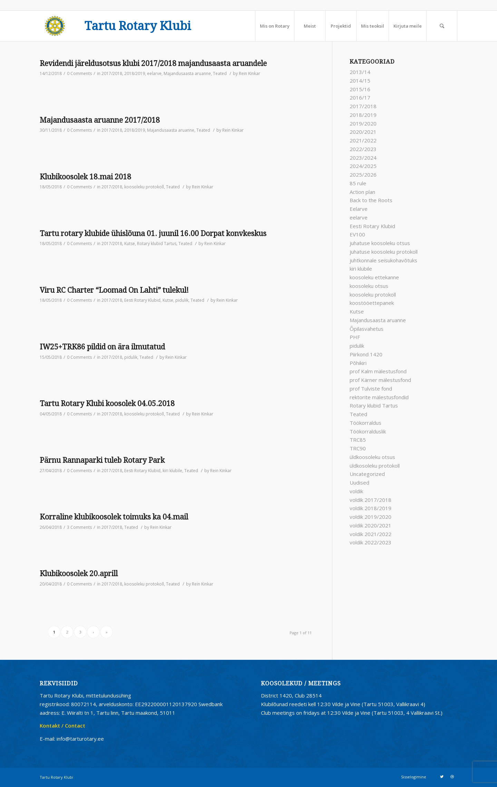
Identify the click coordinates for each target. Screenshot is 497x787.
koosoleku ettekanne (374, 277)
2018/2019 (134, 73)
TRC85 (358, 439)
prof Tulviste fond (371, 388)
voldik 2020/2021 (370, 525)
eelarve (154, 73)
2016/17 (360, 97)
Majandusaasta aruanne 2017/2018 (100, 120)
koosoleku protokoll (144, 187)
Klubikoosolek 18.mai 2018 (85, 176)
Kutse (129, 243)
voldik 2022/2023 (370, 542)
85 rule (358, 183)
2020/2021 (363, 131)
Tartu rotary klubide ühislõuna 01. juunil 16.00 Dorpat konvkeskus (153, 233)
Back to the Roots (371, 200)
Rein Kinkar (249, 73)
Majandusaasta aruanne (187, 73)
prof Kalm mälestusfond (378, 371)
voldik (356, 491)
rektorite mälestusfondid (379, 397)
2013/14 (360, 71)
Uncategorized (367, 473)
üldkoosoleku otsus (372, 456)
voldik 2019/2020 (370, 516)
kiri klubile (172, 471)
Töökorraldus (365, 422)
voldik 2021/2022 (370, 534)
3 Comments (79, 527)
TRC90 (358, 448)
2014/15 (360, 80)
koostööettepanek (372, 302)
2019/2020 (363, 123)
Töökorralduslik (368, 431)
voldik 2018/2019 (370, 508)
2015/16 (360, 89)
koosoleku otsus (369, 285)
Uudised (359, 482)
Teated (220, 73)
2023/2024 (363, 157)
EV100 (357, 234)
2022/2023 (363, 149)
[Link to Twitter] (442, 776)
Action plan (362, 191)
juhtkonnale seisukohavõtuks (383, 260)
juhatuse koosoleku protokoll (384, 251)
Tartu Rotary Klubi (138, 26)
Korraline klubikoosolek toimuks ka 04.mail (114, 517)
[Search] (441, 26)
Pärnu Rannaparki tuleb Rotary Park (102, 460)
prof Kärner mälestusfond (380, 379)
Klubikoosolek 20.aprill (79, 573)
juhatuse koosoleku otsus (380, 243)
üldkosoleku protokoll (375, 465)
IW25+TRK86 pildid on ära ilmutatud (102, 347)
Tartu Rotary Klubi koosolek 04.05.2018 (107, 403)
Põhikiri (358, 362)
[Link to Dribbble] (452, 776)
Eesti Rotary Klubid (142, 300)
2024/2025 (363, 165)
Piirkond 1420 (366, 354)
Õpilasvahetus (366, 328)
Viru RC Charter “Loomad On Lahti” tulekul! (114, 290)
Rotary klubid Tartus (156, 243)
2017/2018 (111, 73)
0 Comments (79, 73)
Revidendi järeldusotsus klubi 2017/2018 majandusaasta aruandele (153, 63)
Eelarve (359, 208)
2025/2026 (363, 174)
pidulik (181, 300)
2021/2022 (363, 140)
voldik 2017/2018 (370, 499)
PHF (355, 337)
